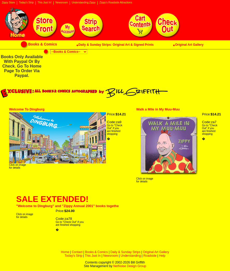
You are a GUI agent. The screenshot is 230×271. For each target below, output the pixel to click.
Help (162, 255)
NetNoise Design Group (129, 266)
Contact (77, 252)
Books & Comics (96, 252)
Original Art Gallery (156, 252)
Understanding (131, 255)
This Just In (92, 255)
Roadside (149, 255)
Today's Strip (26, 2)
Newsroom (61, 2)
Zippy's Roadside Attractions (115, 2)
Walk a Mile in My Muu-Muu (158, 109)
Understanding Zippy (84, 2)
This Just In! (45, 2)
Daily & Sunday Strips (125, 252)
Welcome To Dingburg (27, 109)
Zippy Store (8, 2)
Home (65, 252)
